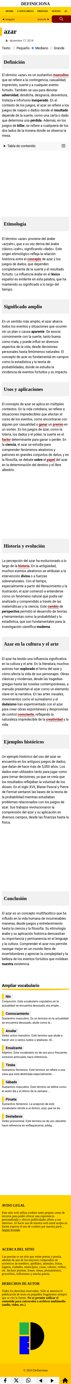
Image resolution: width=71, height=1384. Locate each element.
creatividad (54, 719)
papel (51, 460)
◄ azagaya (8, 19)
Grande (59, 48)
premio (58, 424)
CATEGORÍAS (25, 11)
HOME (9, 11)
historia (24, 566)
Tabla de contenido (37, 145)
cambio (53, 606)
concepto (34, 259)
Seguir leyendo (11, 1230)
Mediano (41, 48)
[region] (35, 182)
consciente (26, 714)
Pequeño (23, 48)
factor (6, 440)
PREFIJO (42, 11)
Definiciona (35, 3)
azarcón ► (43, 19)
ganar (43, 424)
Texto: (6, 48)
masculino (61, 75)
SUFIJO (56, 11)
